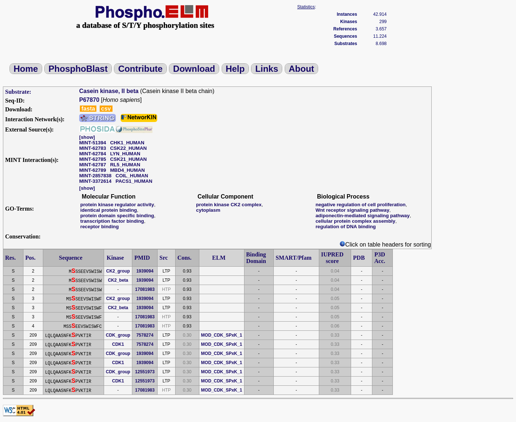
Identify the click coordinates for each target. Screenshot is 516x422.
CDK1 (118, 344)
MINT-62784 (92, 153)
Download (194, 69)
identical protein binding (108, 210)
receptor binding (99, 226)
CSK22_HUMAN (128, 148)
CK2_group (118, 271)
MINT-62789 (92, 170)
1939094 (145, 271)
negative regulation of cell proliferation (361, 204)
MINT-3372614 (95, 181)
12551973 (145, 371)
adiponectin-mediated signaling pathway (363, 215)
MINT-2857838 (95, 175)
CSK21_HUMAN (128, 159)
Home (26, 69)
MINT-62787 (92, 164)
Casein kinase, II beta (109, 91)
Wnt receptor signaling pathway (352, 210)
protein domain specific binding (117, 215)
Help (235, 69)
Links (266, 69)
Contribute (140, 69)
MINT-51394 (92, 142)
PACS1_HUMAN (133, 181)
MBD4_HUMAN (127, 170)
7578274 (145, 335)
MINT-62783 (92, 148)
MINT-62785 (92, 159)
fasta (88, 109)
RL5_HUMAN (125, 164)
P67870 (89, 100)
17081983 (145, 289)
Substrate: (18, 92)
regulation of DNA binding (346, 226)
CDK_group (118, 335)
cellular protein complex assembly (355, 221)
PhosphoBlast (77, 69)
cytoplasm (208, 210)
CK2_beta (118, 280)
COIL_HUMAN (131, 175)
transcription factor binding (112, 221)
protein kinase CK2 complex (229, 204)
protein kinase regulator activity (117, 204)
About (301, 69)
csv (106, 109)
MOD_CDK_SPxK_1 (221, 335)
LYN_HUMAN (125, 153)
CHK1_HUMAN (127, 142)
